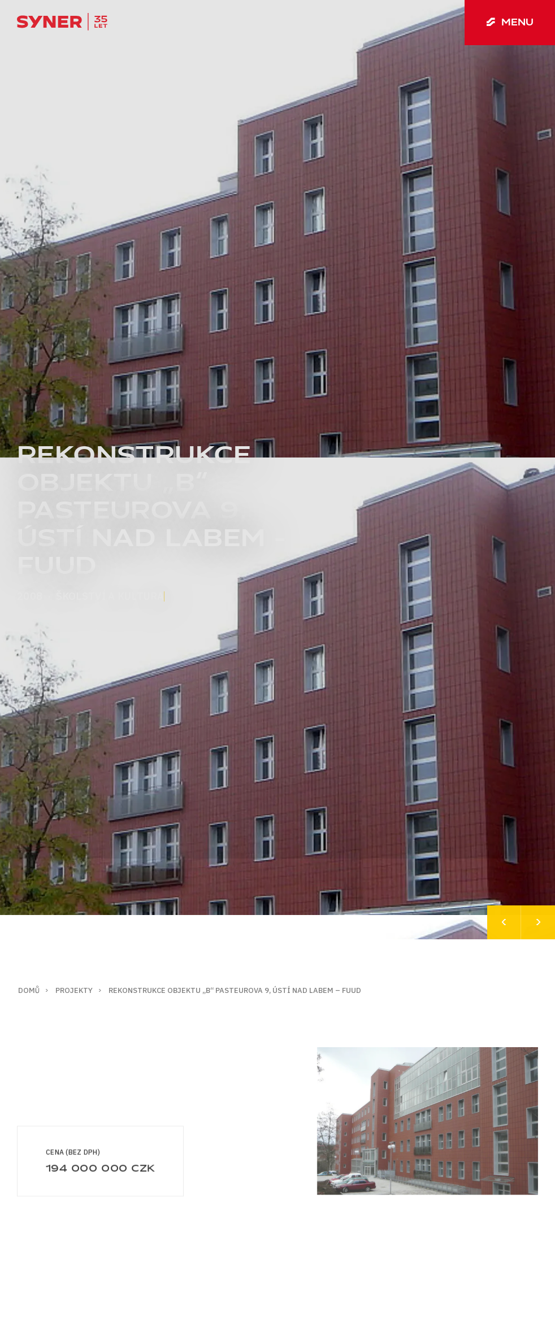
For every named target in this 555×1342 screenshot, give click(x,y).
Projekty (74, 990)
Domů (29, 990)
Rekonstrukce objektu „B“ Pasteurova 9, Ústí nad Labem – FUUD (235, 990)
